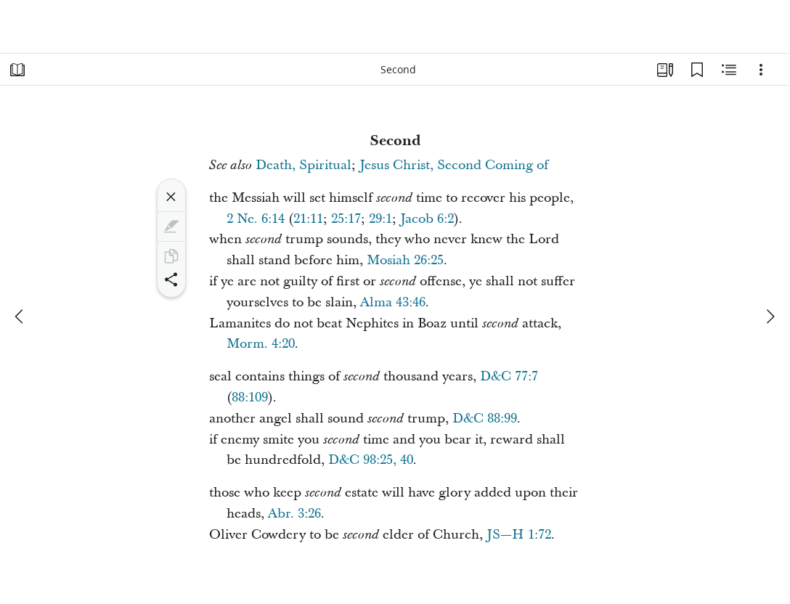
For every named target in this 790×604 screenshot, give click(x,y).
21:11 (308, 219)
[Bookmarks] (697, 70)
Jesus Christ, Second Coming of (453, 165)
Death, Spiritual (303, 165)
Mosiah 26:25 (405, 260)
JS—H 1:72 (518, 535)
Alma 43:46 (392, 302)
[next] (769, 316)
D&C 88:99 (484, 418)
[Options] (760, 70)
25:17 (346, 219)
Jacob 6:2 (427, 219)
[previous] (20, 316)
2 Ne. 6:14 (256, 219)
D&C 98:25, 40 (370, 460)
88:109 (250, 397)
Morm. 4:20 (261, 344)
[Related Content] (729, 70)
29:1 (380, 219)
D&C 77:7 (509, 376)
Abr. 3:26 (294, 514)
